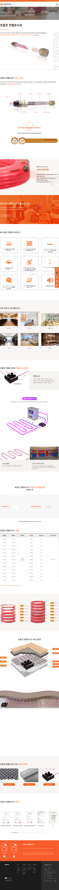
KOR (45, 1)
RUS (55, 1)
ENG (48, 1)
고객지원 (24, 864)
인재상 (34, 867)
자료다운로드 (24, 869)
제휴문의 (29, 869)
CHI (53, 1)
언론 (18, 867)
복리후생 (34, 869)
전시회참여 (19, 869)
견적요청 (23, 872)
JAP (50, 1)
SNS (18, 872)
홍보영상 (18, 870)
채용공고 (34, 872)
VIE (57, 1)
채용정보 (34, 864)
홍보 (18, 864)
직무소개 (34, 870)
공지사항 (23, 867)
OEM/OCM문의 (30, 867)
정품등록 (23, 873)
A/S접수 (23, 870)
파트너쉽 (29, 864)
